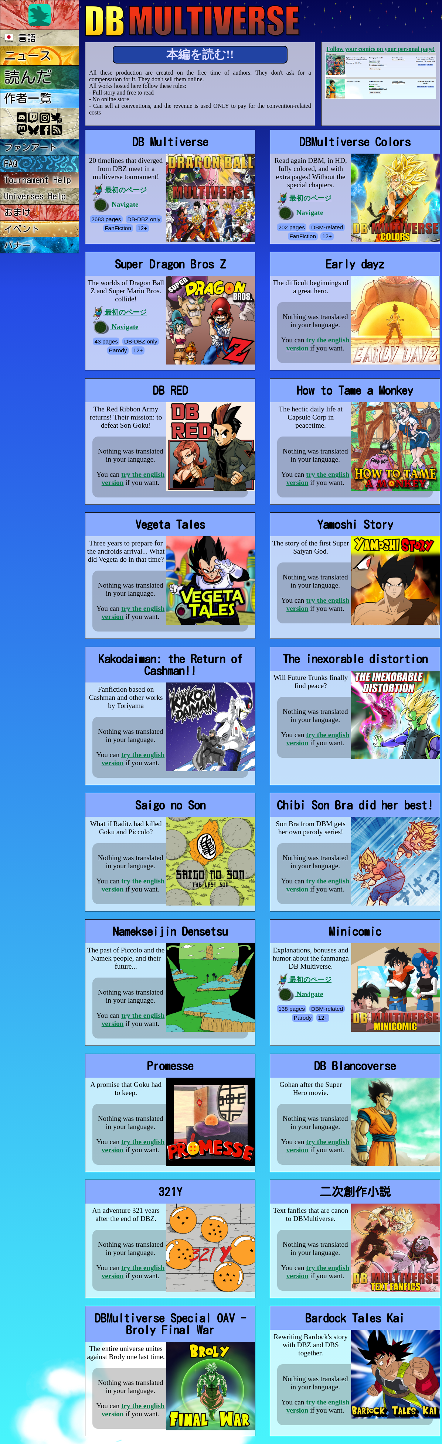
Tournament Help (37, 179)
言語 (20, 38)
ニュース (27, 56)
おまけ (17, 212)
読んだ (28, 77)
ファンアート (30, 147)
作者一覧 (27, 98)
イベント (22, 229)
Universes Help (35, 196)
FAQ (11, 163)
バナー (17, 245)
